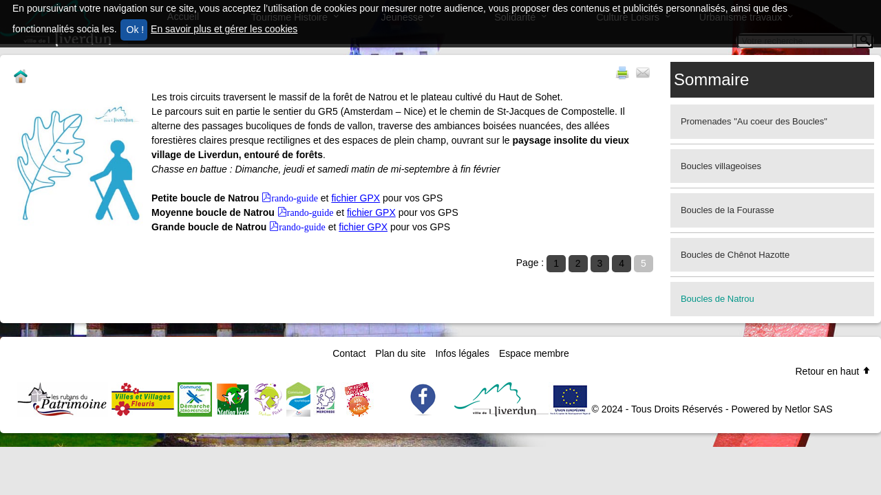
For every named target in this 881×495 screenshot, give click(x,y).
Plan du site (400, 353)
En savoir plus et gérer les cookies (224, 28)
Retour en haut (833, 371)
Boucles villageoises (721, 166)
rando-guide (294, 197)
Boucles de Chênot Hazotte (735, 255)
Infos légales (462, 353)
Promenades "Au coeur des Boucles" (754, 121)
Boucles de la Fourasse (727, 210)
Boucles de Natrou (717, 299)
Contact (348, 353)
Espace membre (534, 353)
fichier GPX (355, 198)
